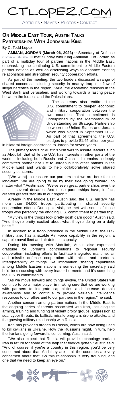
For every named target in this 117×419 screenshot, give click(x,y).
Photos (68, 22)
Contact (88, 22)
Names (50, 22)
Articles (31, 22)
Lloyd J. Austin (15, 57)
